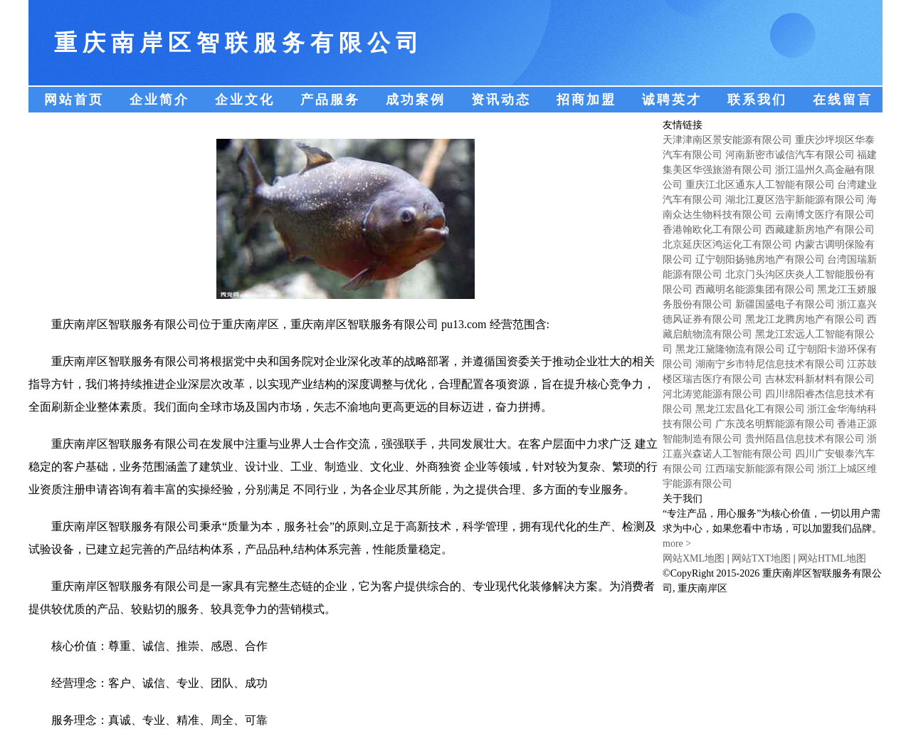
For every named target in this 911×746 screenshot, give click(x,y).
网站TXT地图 (761, 558)
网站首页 (74, 100)
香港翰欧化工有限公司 (712, 229)
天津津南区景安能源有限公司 (727, 140)
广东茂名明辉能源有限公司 (775, 424)
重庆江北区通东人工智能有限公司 (760, 184)
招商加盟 (586, 100)
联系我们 (757, 100)
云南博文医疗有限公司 (825, 214)
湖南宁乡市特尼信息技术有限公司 (770, 364)
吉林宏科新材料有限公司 (820, 379)
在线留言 (843, 100)
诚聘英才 (672, 100)
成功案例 (416, 100)
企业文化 (245, 100)
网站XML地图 (694, 558)
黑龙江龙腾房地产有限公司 (805, 319)
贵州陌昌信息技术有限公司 (805, 439)
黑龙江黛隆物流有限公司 (730, 349)
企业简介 (159, 100)
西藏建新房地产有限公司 (820, 229)
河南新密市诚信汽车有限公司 (790, 154)
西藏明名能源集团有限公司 (755, 289)
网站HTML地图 (832, 558)
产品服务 (330, 100)
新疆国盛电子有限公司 (785, 304)
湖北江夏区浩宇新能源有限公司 (795, 199)
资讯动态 (501, 100)
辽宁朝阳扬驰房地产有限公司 (760, 259)
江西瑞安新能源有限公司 (760, 468)
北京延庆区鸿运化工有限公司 (727, 244)
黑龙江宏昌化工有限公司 (750, 409)
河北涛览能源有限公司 (712, 394)
